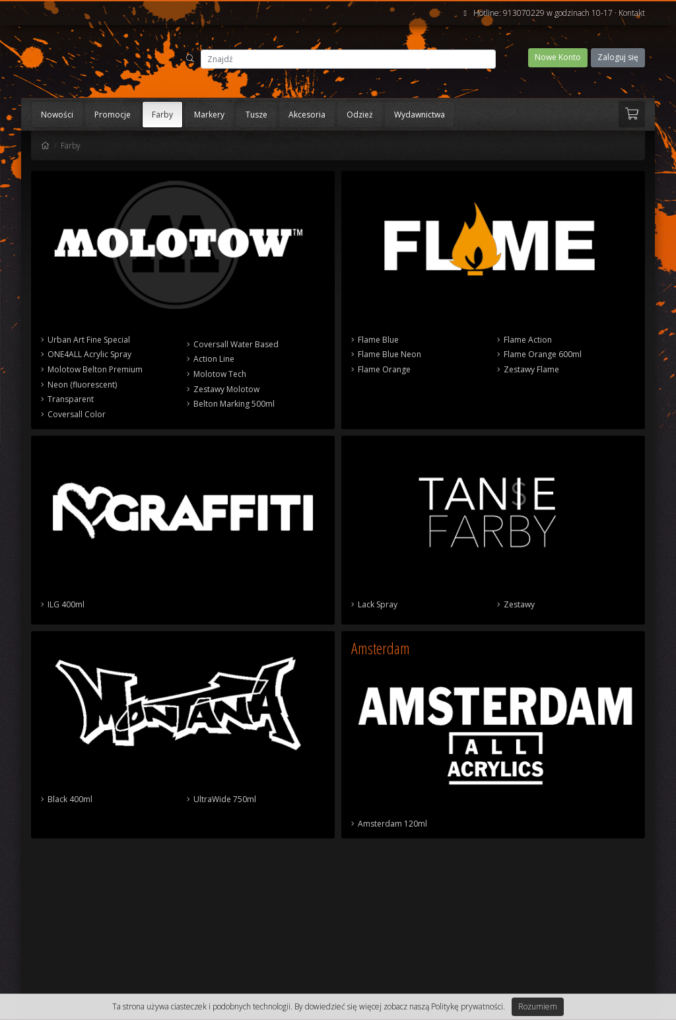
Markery (209, 114)
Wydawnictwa (419, 114)
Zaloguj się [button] (617, 57)
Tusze (256, 114)
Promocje (112, 114)
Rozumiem (537, 1006)
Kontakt (632, 12)
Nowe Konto (558, 57)
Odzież (360, 114)
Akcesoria (306, 114)
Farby (162, 114)
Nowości (57, 114)
